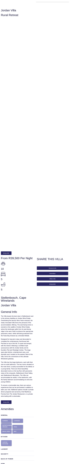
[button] (52, 2)
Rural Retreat (9, 15)
